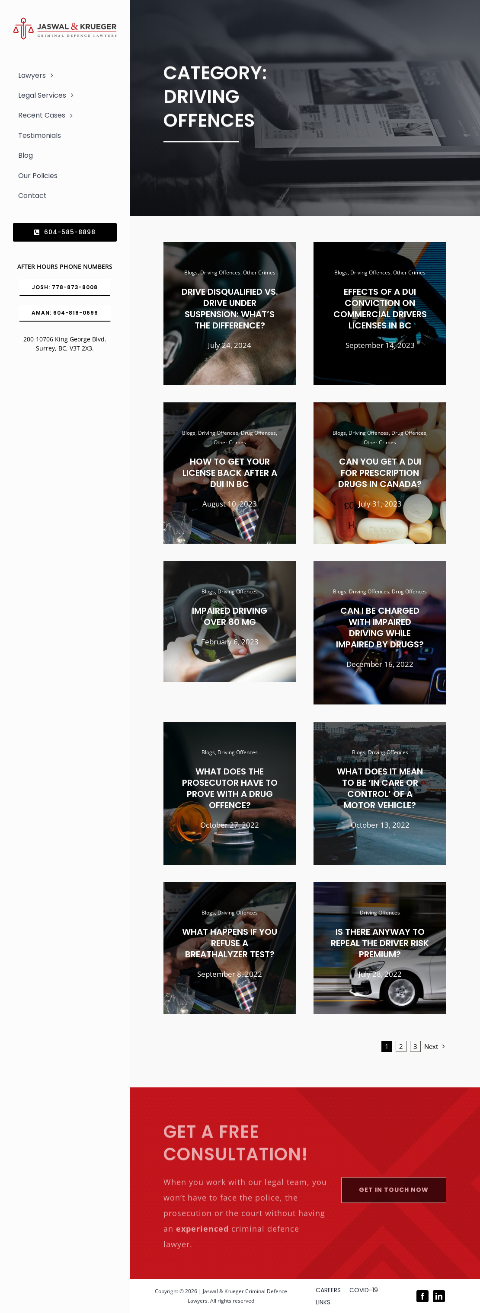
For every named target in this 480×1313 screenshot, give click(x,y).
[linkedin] (439, 1296)
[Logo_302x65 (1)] (65, 21)
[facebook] (422, 1296)
